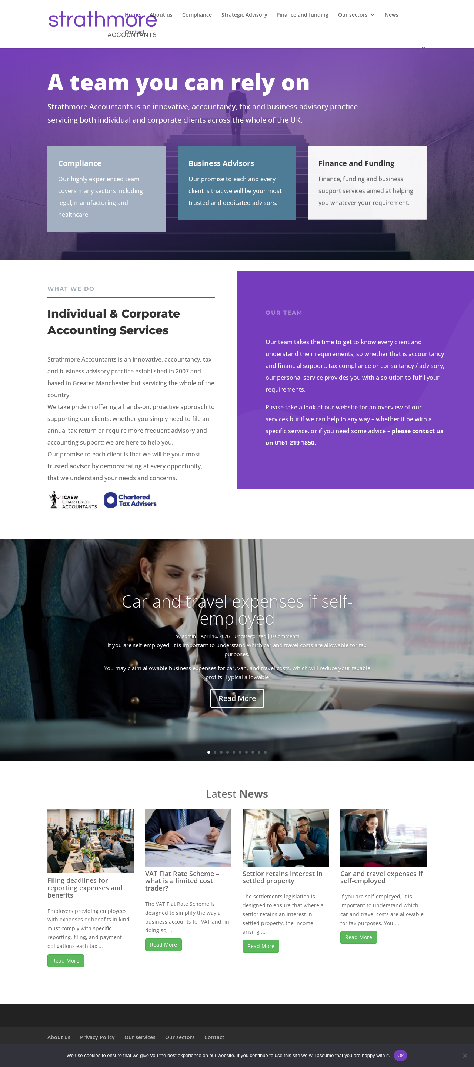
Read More (237, 704)
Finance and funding (302, 15)
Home (132, 15)
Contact (135, 33)
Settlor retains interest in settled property (283, 877)
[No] (464, 1055)
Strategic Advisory (244, 15)
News (391, 15)
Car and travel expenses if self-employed (237, 615)
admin (189, 642)
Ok (400, 1055)
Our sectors (353, 15)
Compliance (197, 15)
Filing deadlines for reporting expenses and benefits (85, 888)
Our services (140, 1037)
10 (265, 752)
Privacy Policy (97, 1037)
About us (161, 15)
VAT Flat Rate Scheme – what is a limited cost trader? (182, 881)
